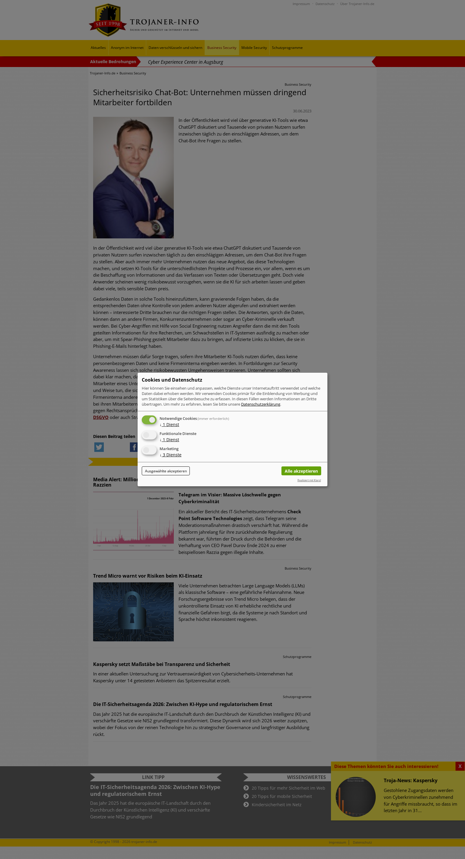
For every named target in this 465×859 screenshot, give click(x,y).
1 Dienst (169, 424)
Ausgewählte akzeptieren (166, 471)
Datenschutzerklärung (260, 404)
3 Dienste (170, 455)
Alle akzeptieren (301, 471)
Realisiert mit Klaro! (309, 480)
